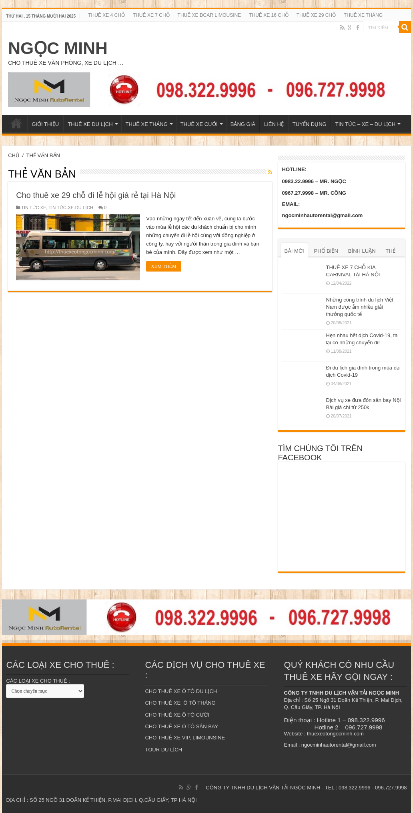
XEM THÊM (163, 266)
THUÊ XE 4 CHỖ (106, 15)
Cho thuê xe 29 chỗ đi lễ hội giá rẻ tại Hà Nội (96, 195)
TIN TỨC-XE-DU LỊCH (70, 207)
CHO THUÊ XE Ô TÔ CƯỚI (177, 715)
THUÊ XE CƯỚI (199, 124)
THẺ (390, 251)
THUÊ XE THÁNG (363, 15)
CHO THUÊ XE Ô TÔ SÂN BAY (181, 726)
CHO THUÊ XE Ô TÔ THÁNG (180, 703)
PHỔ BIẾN (326, 251)
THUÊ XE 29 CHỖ (316, 15)
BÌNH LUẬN (362, 251)
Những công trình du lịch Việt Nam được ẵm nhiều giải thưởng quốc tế (359, 307)
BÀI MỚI (294, 251)
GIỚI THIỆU (45, 124)
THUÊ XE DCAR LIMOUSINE (209, 15)
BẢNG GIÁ (243, 124)
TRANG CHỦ (16, 123)
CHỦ (14, 155)
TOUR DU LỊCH (163, 750)
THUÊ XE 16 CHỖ (268, 15)
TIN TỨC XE (33, 207)
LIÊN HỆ (274, 124)
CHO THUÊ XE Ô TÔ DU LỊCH (181, 691)
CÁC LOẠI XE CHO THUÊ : (38, 681)
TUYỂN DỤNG (310, 124)
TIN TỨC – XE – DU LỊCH (365, 124)
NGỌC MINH (58, 48)
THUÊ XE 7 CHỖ (151, 15)
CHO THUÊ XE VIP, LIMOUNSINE (185, 738)
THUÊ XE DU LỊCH (90, 124)
